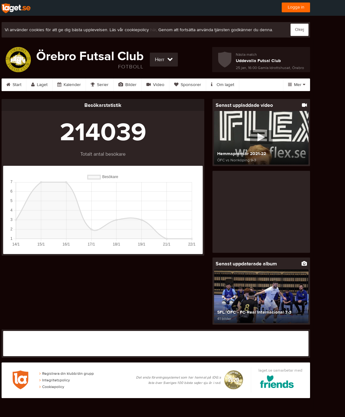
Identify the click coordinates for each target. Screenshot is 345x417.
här (153, 30)
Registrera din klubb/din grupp (66, 373)
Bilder (127, 85)
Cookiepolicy (51, 386)
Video (155, 85)
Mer (296, 85)
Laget (39, 85)
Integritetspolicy (54, 380)
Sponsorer (187, 85)
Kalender (69, 85)
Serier (100, 85)
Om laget (222, 85)
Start (13, 85)
